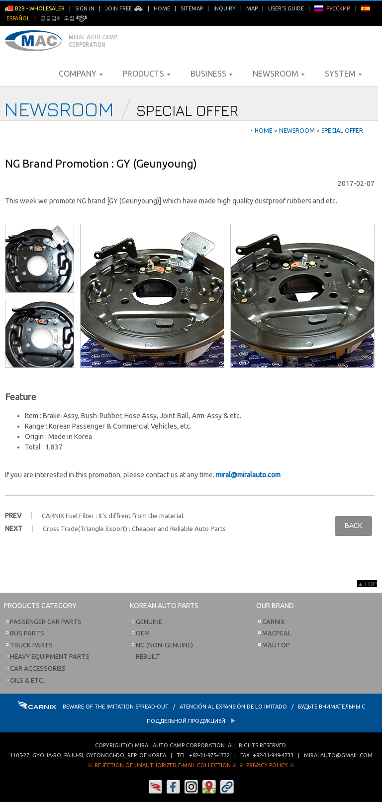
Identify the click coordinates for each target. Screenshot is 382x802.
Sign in (85, 8)
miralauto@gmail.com (338, 755)
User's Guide (286, 8)
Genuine (149, 621)
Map (252, 8)
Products (147, 73)
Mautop (276, 644)
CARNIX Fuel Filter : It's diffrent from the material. (113, 515)
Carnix (273, 621)
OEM (143, 632)
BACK (353, 526)
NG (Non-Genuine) (164, 644)
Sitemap (192, 8)
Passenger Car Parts (46, 621)
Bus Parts (27, 632)
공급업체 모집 (63, 18)
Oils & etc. (27, 680)
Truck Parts (31, 644)
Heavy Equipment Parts (50, 656)
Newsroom (279, 73)
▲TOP (367, 583)
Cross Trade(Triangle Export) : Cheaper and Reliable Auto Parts (134, 528)
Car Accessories (38, 668)
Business (212, 73)
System (343, 73)
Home (162, 8)
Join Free (124, 8)
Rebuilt (148, 656)
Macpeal (276, 632)
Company (81, 73)
